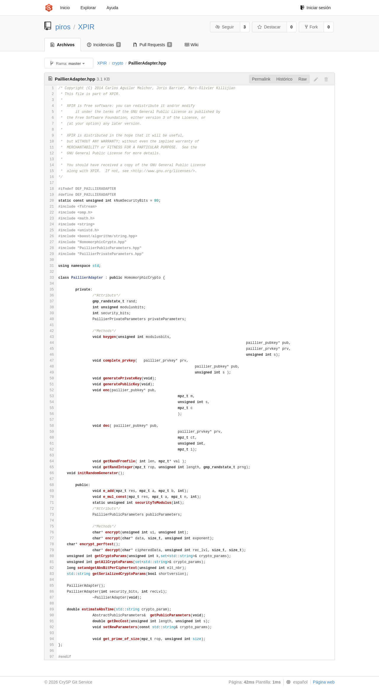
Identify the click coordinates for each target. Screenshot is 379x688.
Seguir (224, 27)
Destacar (269, 27)
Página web (324, 682)
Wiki (191, 44)
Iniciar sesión (315, 7)
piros (63, 27)
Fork (311, 27)
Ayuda (112, 7)
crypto (117, 63)
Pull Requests (152, 44)
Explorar (88, 7)
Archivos (63, 44)
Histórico (284, 79)
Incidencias (104, 44)
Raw (302, 79)
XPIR (86, 27)
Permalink (261, 79)
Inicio (65, 7)
